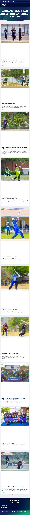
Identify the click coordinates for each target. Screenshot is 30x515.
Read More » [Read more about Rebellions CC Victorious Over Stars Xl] (3, 203)
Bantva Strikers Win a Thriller (8, 103)
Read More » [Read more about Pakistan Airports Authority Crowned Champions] (3, 403)
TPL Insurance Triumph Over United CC (11, 353)
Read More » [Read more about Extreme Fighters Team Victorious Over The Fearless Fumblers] (3, 313)
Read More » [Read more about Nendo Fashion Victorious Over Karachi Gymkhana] (3, 65)
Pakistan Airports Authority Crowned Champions (13, 398)
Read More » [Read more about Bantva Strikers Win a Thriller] (3, 109)
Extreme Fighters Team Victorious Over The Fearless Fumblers (14, 307)
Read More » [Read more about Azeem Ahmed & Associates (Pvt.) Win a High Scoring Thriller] (3, 155)
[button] (15, 506)
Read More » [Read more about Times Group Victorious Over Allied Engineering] (3, 492)
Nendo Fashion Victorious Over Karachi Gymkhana (14, 58)
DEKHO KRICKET (4, 507)
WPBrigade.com (25, 511)
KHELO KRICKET (4, 505)
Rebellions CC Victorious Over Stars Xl (11, 197)
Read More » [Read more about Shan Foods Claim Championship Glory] (3, 448)
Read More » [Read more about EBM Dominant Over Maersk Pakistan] (3, 262)
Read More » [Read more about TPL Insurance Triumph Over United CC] (3, 360)
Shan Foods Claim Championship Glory (11, 442)
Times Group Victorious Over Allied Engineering (13, 486)
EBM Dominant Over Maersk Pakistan (10, 257)
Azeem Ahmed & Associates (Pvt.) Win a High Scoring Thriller (14, 148)
